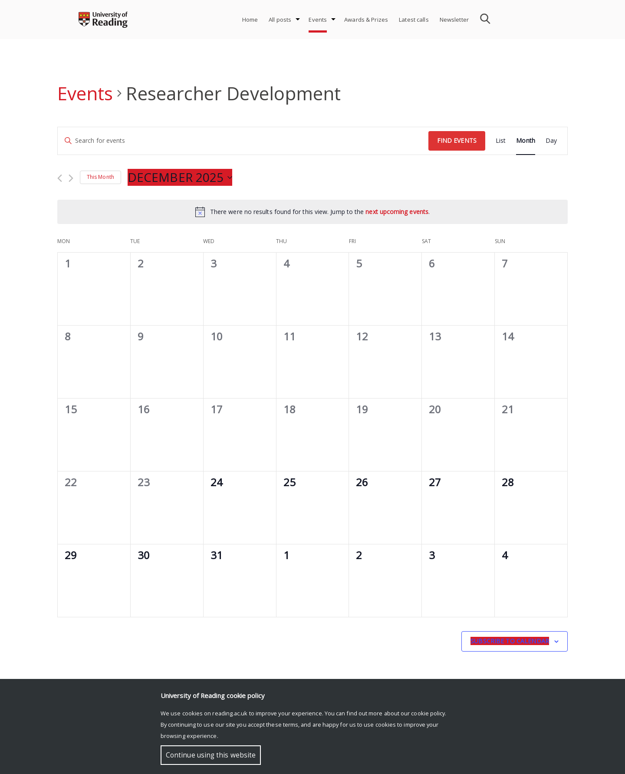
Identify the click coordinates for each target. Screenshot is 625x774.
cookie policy (428, 713)
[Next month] (71, 178)
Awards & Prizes (366, 19)
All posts (280, 19)
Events (318, 19)
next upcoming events (396, 211)
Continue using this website (211, 755)
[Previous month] (59, 178)
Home (250, 19)
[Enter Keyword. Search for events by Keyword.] (243, 141)
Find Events (457, 140)
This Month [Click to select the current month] (100, 177)
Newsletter (454, 19)
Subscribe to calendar (509, 641)
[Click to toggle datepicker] (180, 177)
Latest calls (414, 19)
